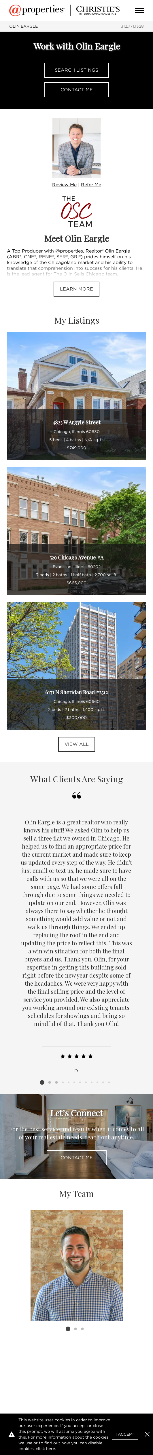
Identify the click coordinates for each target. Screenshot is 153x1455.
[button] (147, 1434)
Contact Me (77, 89)
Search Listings (76, 70)
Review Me (64, 184)
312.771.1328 (132, 26)
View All (77, 744)
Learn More (76, 289)
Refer (91, 184)
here (50, 1448)
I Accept (125, 1434)
